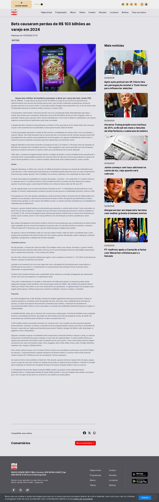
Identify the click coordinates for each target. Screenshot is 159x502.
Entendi (145, 498)
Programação (61, 12)
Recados (102, 12)
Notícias (125, 12)
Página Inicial (46, 12)
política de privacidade (83, 499)
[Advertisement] (53, 402)
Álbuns (73, 12)
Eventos (92, 12)
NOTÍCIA (15, 40)
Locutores (114, 12)
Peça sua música (139, 12)
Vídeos (82, 12)
